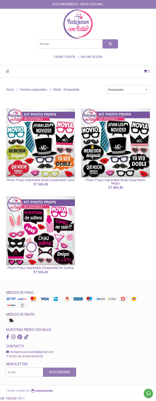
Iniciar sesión (91, 57)
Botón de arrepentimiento (24, 356)
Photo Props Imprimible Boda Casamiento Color (40, 180)
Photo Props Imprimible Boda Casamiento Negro (115, 181)
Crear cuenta (64, 57)
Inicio (10, 89)
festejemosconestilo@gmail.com (30, 352)
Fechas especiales (34, 89)
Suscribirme (59, 372)
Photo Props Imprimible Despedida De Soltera (40, 268)
